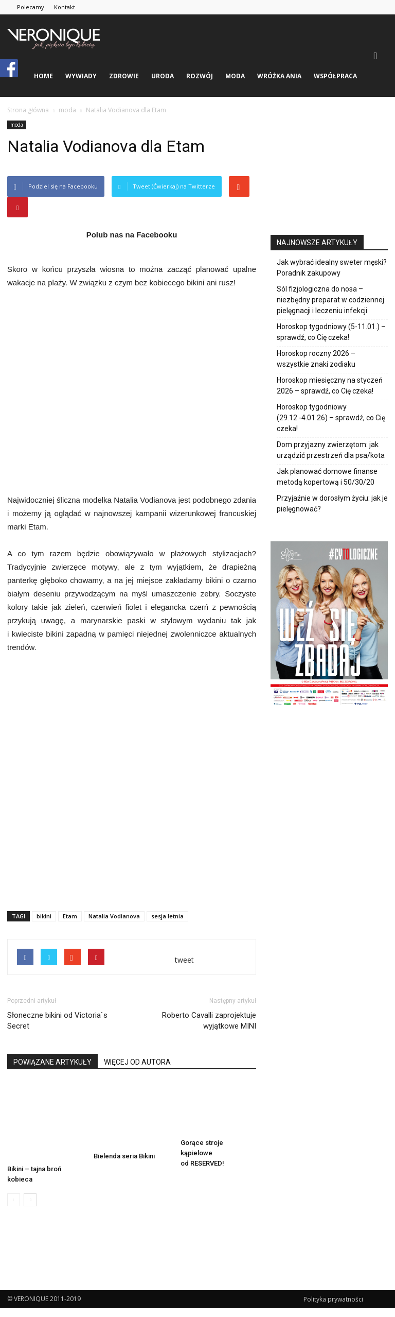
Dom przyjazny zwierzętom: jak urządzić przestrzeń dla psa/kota (331, 449)
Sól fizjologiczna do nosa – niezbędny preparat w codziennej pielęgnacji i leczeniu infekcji (330, 300)
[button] (375, 55)
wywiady (81, 76)
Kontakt (64, 7)
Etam (70, 916)
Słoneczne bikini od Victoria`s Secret (57, 1021)
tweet (184, 960)
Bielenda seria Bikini (124, 1156)
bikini (44, 916)
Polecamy (30, 7)
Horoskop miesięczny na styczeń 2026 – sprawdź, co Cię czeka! (330, 385)
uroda (162, 76)
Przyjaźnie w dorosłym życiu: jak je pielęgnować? (332, 503)
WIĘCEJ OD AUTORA (137, 1062)
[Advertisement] (131, 876)
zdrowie (124, 76)
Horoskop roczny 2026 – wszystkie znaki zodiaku (316, 358)
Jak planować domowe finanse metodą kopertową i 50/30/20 (327, 476)
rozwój (199, 76)
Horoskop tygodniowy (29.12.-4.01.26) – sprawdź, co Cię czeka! (331, 418)
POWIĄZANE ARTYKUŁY (52, 1062)
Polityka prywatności (333, 1299)
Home (43, 76)
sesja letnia (167, 916)
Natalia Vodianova (114, 916)
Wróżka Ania (279, 76)
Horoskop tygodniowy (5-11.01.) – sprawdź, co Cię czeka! (331, 331)
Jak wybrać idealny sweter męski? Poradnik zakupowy (332, 267)
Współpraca (335, 76)
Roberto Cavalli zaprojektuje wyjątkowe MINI (209, 1021)
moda (235, 76)
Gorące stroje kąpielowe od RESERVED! (202, 1153)
